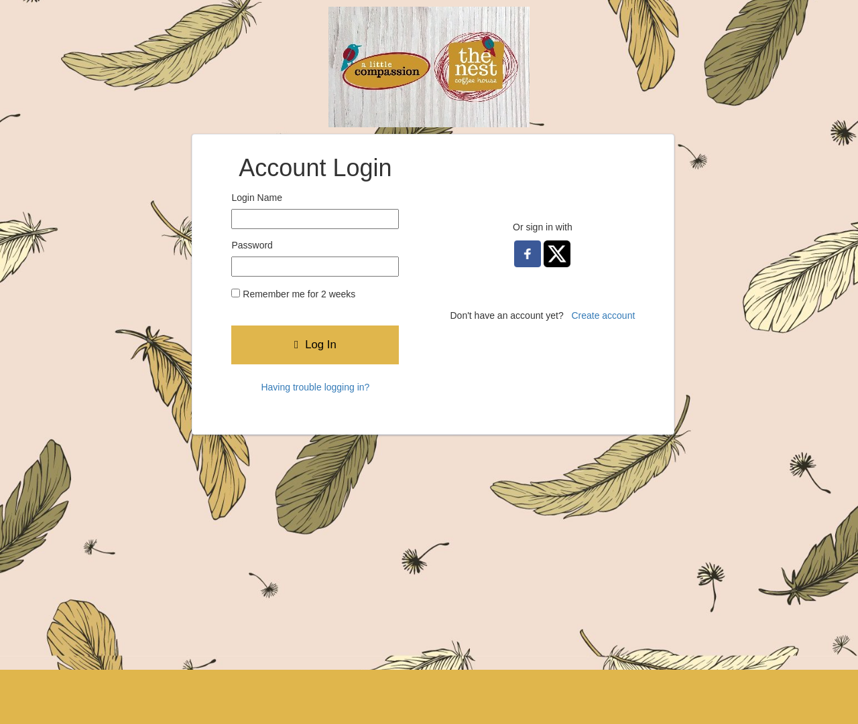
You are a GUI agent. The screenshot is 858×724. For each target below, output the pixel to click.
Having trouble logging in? (315, 387)
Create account (603, 315)
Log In (315, 344)
